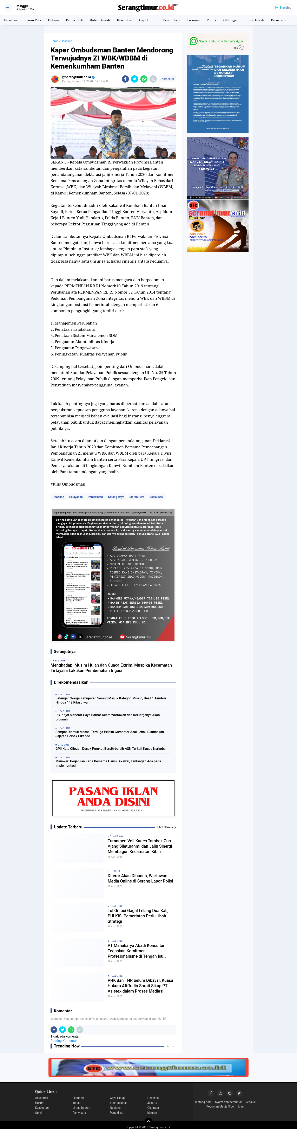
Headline (58, 497)
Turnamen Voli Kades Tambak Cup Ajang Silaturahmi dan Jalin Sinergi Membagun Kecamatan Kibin (140, 846)
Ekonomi (193, 20)
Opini (38, 1112)
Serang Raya (116, 497)
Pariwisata (278, 20)
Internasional (118, 1102)
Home (54, 41)
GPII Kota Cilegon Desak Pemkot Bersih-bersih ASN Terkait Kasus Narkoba (110, 749)
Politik (211, 20)
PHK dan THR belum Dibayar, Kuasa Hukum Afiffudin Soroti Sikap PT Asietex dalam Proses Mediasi (140, 986)
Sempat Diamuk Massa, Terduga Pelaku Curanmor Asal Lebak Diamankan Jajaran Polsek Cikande (109, 734)
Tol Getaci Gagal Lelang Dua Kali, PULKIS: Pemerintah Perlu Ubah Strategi (138, 916)
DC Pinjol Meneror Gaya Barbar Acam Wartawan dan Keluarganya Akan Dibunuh (107, 717)
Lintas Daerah (254, 20)
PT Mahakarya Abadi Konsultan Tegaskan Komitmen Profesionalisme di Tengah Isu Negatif (136, 951)
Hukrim (53, 20)
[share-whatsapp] (143, 79)
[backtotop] (148, 1122)
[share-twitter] (134, 79)
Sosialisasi (157, 497)
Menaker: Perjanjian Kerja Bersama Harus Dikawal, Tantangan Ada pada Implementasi (108, 763)
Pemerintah (74, 20)
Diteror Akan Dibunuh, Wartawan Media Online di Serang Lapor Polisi (140, 878)
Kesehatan (124, 20)
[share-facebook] (125, 79)
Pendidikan (171, 20)
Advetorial (41, 1097)
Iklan (241, 1106)
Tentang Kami (203, 1102)
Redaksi (250, 1102)
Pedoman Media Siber (220, 1106)
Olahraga (230, 20)
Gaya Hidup (147, 20)
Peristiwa (11, 20)
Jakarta (152, 1102)
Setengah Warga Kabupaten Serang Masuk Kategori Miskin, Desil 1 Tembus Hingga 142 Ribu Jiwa (110, 700)
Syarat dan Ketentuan (229, 1102)
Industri (77, 1102)
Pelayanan (76, 497)
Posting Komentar (64, 1041)
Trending (285, 7)
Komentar (167, 79)
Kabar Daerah (100, 20)
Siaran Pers (33, 20)
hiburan (152, 1112)
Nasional (115, 1107)
